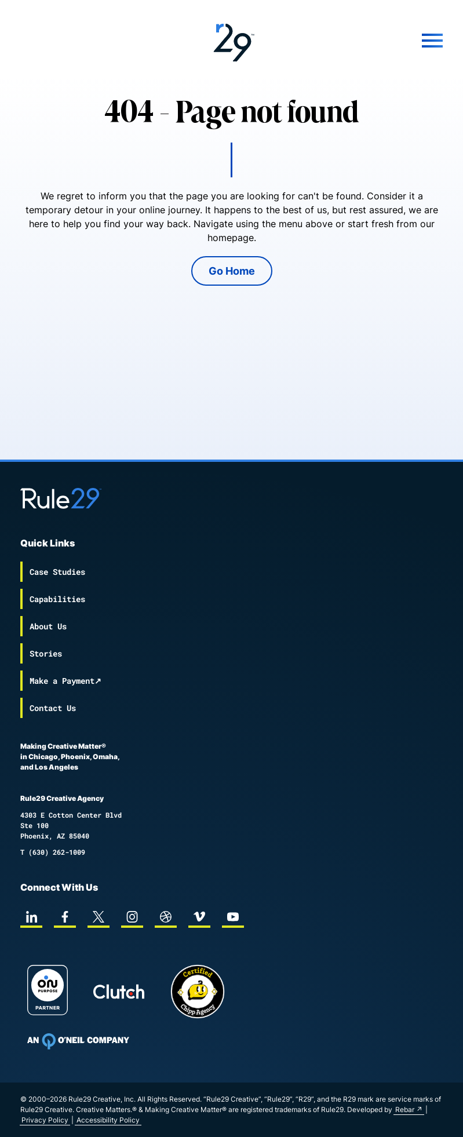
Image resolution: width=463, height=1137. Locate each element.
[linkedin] (31, 917)
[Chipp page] (197, 991)
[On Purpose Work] (47, 992)
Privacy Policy (44, 1120)
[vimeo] (199, 917)
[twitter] (99, 917)
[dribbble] (166, 917)
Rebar (404, 1109)
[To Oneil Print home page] (78, 1041)
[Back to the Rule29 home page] (231, 40)
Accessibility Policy (108, 1120)
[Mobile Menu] (372, 40)
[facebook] (65, 917)
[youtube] (233, 917)
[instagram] (132, 917)
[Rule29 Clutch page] (118, 991)
